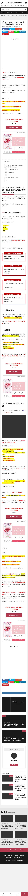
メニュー (17, 894)
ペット (12, 5)
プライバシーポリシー (18, 857)
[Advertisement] (14, 54)
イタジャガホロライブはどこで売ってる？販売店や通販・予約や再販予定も (20, 778)
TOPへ (24, 894)
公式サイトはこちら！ (14, 127)
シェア (10, 894)
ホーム (3, 894)
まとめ (6, 181)
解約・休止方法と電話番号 (11, 169)
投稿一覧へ (13, 764)
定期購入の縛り (9, 172)
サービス (17, 5)
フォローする (18, 703)
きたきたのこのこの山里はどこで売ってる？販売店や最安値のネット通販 (20, 827)
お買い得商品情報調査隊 (14, 2)
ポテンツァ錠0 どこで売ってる (17, 12)
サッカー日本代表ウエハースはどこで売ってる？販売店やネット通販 (7, 827)
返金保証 (8, 175)
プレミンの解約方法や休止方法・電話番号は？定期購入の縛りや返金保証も (13, 165)
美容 (2, 5)
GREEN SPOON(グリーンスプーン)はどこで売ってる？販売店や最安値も (20, 796)
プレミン (19, 26)
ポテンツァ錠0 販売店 (5, 12)
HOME (3, 15)
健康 (5, 5)
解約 (16, 26)
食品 (8, 5)
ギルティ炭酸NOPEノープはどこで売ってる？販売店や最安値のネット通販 (7, 843)
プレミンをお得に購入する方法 (11, 178)
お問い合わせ (23, 5)
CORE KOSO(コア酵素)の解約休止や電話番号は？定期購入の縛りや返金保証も (20, 787)
